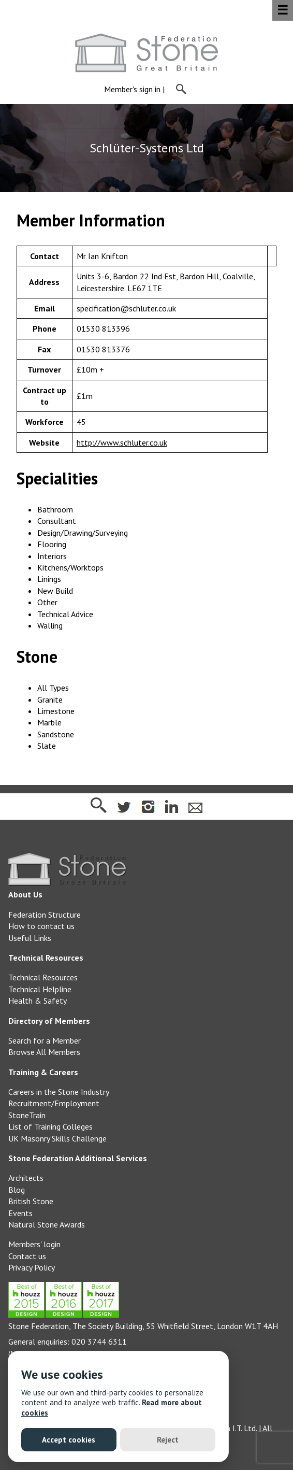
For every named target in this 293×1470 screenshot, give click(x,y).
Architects (25, 1178)
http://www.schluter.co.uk (122, 442)
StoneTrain (27, 1115)
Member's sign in (132, 89)
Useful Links (29, 938)
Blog (16, 1189)
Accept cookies (68, 1440)
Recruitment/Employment (53, 1103)
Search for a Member (44, 1040)
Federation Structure (44, 914)
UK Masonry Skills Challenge (57, 1138)
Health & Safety (37, 1000)
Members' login (34, 1244)
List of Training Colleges (50, 1126)
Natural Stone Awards (46, 1224)
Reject (168, 1440)
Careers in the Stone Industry (58, 1092)
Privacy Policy (31, 1267)
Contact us (27, 1256)
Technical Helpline (39, 989)
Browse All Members (44, 1052)
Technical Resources (43, 977)
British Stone (30, 1201)
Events (20, 1213)
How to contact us (41, 926)
